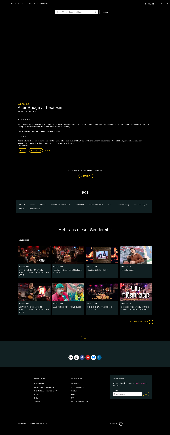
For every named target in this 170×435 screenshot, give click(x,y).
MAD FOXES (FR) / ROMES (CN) (66, 303)
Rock (33, 204)
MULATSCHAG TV (141, 204)
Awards (37, 394)
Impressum (22, 416)
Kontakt (74, 384)
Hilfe (36, 391)
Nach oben (85, 331)
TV (23, 4)
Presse (73, 387)
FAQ (73, 391)
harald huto (35, 208)
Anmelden (86, 175)
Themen (106, 12)
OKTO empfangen (78, 380)
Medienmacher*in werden (44, 380)
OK (146, 387)
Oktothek (15, 4)
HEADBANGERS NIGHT (96, 269)
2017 (111, 204)
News (36, 387)
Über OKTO (75, 377)
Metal (43, 204)
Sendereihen (39, 377)
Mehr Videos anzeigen (140, 315)
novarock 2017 (96, 204)
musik (22, 204)
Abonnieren (36, 150)
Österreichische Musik (61, 204)
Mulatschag (23, 104)
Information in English (79, 394)
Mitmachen (31, 4)
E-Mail (116, 383)
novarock (80, 204)
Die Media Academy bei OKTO (46, 384)
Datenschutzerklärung (38, 416)
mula (22, 208)
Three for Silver (127, 269)
